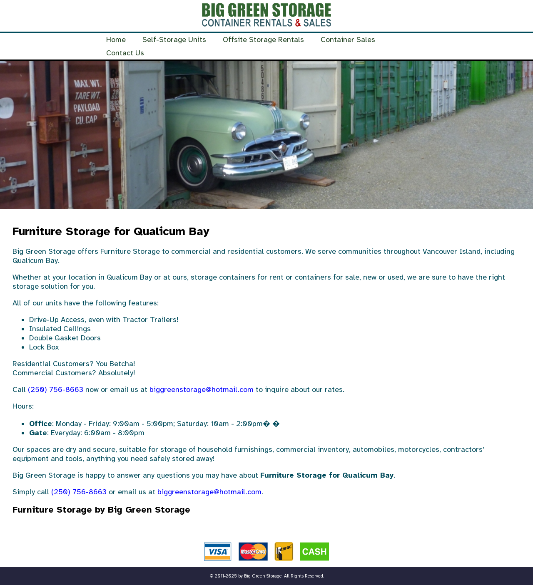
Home (116, 39)
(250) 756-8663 (55, 389)
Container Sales (348, 39)
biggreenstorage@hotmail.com (201, 389)
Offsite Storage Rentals (263, 39)
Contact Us (125, 52)
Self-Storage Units (174, 39)
